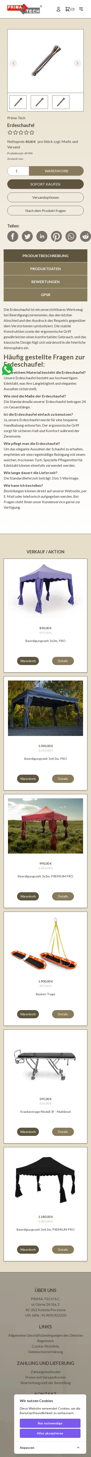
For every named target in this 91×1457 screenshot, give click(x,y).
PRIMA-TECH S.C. (45, 1299)
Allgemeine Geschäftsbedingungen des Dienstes (45, 1335)
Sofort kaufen (45, 184)
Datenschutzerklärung (45, 1351)
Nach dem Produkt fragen (45, 210)
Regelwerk (45, 1340)
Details (63, 661)
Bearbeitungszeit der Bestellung (45, 1382)
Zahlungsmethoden (46, 1371)
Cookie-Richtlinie (45, 1346)
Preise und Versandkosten (45, 1377)
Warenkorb (56, 171)
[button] (77, 63)
